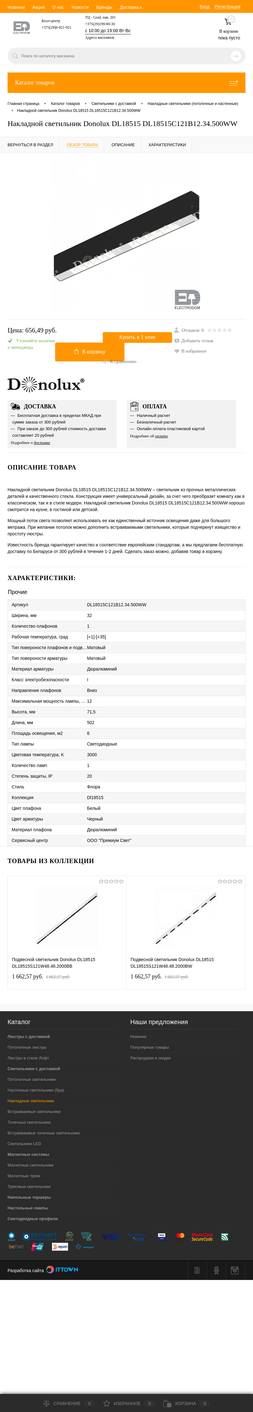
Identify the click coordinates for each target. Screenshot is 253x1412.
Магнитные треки (24, 1175)
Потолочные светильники (32, 1079)
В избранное (190, 351)
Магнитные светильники (31, 1165)
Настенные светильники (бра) (36, 1090)
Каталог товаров (126, 82)
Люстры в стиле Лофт (28, 1058)
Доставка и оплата (139, 7)
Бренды (104, 7)
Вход (205, 6)
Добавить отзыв (193, 340)
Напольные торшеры (29, 1197)
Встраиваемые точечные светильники (44, 1133)
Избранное (129, 1403)
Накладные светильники (31, 1100)
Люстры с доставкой (29, 1036)
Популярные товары (149, 1047)
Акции (38, 7)
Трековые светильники (29, 1186)
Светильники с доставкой (34, 1068)
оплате (161, 436)
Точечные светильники (29, 1122)
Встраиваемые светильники (34, 1111)
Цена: (32, 330)
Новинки (16, 7)
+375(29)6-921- (54, 27)
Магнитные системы (28, 1154)
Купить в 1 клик (137, 337)
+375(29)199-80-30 (100, 24)
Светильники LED (24, 1143)
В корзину (89, 351)
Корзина (186, 1403)
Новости (80, 7)
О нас (58, 7)
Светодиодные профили (33, 1218)
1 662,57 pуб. (41, 976)
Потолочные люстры (27, 1047)
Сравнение (69, 1403)
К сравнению (119, 361)
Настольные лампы (28, 1208)
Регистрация (227, 6)
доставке (42, 442)
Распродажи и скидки (150, 1058)
